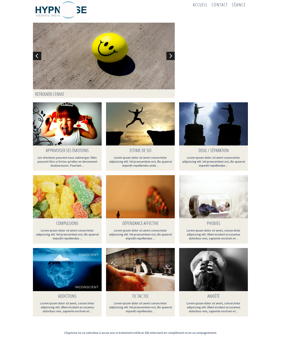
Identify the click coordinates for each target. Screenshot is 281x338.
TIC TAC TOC (140, 296)
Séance (239, 5)
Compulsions (67, 223)
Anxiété (213, 296)
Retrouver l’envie (49, 94)
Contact (220, 5)
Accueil (200, 5)
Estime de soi (140, 150)
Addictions (67, 296)
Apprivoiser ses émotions (67, 150)
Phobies (213, 223)
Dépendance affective (140, 223)
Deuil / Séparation (213, 150)
